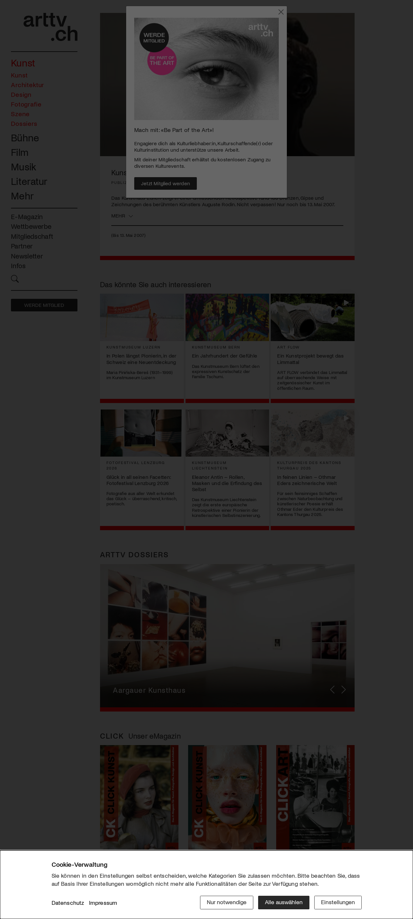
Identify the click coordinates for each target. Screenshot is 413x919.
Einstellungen (338, 901)
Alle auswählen (284, 901)
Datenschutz (68, 902)
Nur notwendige (227, 901)
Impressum (103, 902)
